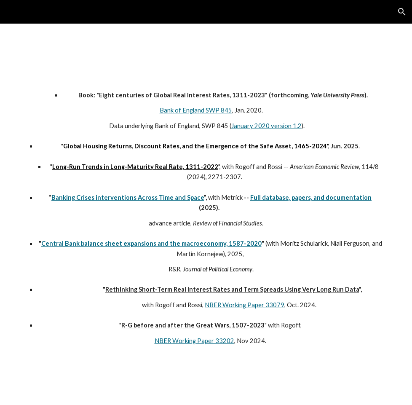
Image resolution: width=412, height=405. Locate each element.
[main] (206, 228)
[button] (402, 12)
